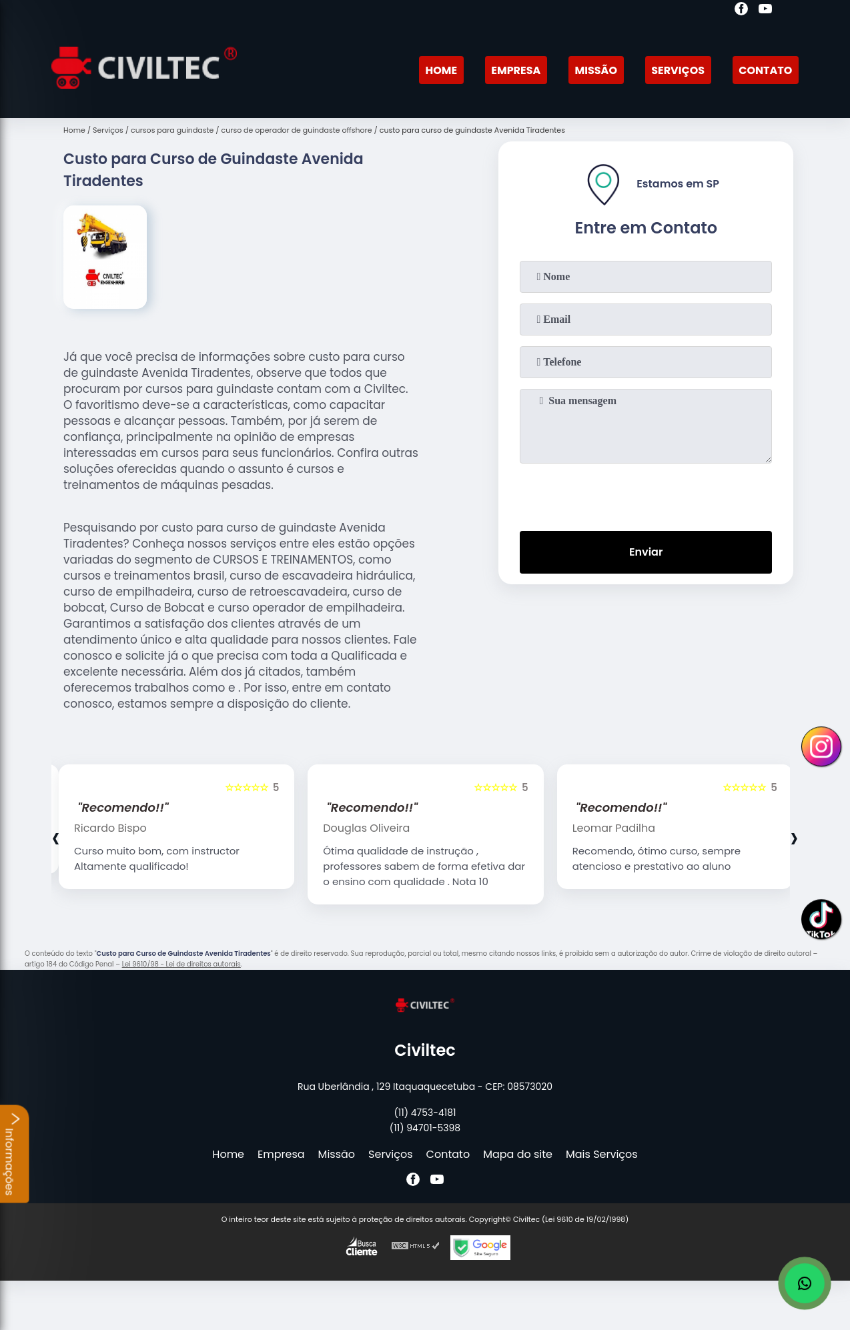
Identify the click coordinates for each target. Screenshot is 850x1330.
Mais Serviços (602, 1154)
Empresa (515, 70)
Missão (596, 70)
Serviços (678, 70)
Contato (765, 70)
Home (441, 70)
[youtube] (765, 10)
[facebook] (741, 10)
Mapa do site (517, 1154)
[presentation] (645, 494)
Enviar (646, 552)
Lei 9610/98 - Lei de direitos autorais (181, 964)
